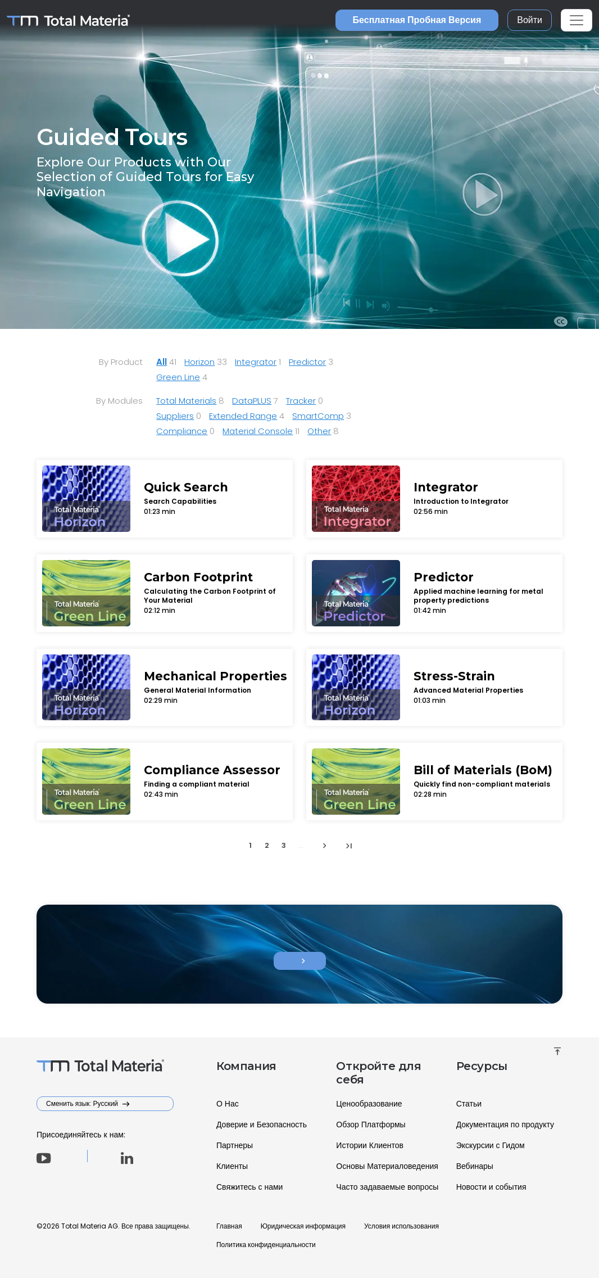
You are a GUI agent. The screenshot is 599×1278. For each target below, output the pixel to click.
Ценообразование (369, 1103)
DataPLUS (251, 401)
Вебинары (474, 1166)
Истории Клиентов (369, 1145)
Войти (529, 19)
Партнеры (234, 1145)
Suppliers (175, 416)
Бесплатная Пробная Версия (417, 19)
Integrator (255, 362)
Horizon (199, 362)
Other (319, 431)
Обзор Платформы (370, 1124)
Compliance (181, 431)
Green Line (178, 377)
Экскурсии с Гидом (490, 1145)
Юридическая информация (303, 1226)
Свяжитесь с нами (249, 1187)
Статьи (469, 1103)
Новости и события (491, 1187)
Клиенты (232, 1166)
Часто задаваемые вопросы (387, 1187)
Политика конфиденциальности (266, 1244)
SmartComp (318, 416)
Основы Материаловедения (387, 1166)
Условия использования (401, 1226)
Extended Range (243, 416)
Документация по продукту (505, 1124)
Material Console (258, 431)
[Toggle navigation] (576, 20)
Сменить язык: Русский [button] (83, 1103)
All (161, 362)
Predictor (307, 362)
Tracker (301, 401)
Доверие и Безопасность (261, 1124)
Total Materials (186, 401)
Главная (229, 1226)
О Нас (227, 1103)
